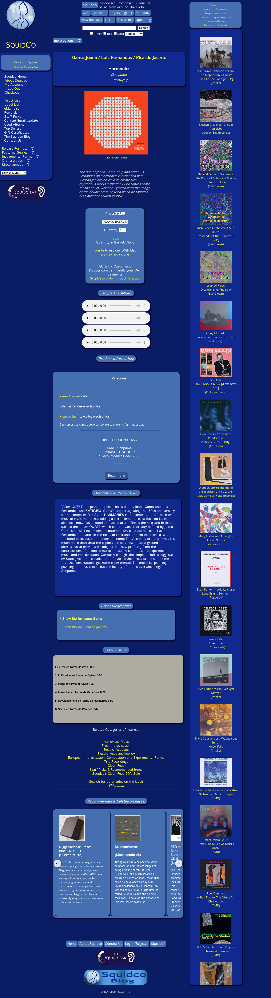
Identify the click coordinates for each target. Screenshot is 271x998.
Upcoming (143, 20)
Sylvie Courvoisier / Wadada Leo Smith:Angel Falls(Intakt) (216, 742)
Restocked (125, 20)
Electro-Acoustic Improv (116, 754)
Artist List (12, 100)
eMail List (11, 108)
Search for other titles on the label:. (116, 784)
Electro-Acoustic (116, 750)
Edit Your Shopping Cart (26, 67)
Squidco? (143, 13)
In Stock (114, 238)
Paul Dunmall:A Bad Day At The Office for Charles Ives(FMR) (216, 897)
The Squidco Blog (17, 136)
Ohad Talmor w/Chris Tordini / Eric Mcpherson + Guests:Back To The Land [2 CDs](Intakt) (215, 75)
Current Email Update (20, 120)
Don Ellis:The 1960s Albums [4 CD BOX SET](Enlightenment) (216, 384)
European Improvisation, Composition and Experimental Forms (116, 758)
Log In (99, 250)
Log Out (14, 88)
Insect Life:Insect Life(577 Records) (216, 641)
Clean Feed (116, 766)
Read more (116, 476)
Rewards (10, 112)
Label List (12, 104)
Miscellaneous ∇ (15, 164)
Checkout (12, 92)
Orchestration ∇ (16, 160)
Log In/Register (121, 13)
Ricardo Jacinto (71, 416)
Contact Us (12, 140)
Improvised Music (116, 742)
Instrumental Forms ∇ (20, 156)
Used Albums (14, 124)
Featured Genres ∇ (18, 152)
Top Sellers (12, 128)
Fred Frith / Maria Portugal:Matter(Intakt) (216, 691)
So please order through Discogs (115, 278)
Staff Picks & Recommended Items (116, 770)
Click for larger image (116, 157)
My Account (14, 84)
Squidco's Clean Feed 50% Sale (116, 774)
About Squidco (16, 81)
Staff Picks (12, 116)
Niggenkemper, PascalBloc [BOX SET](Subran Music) (75, 851)
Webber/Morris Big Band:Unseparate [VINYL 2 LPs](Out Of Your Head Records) (216, 490)
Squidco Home (15, 77)
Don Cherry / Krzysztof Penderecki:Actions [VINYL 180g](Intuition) (216, 438)
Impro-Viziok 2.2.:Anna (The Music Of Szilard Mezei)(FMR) (216, 844)
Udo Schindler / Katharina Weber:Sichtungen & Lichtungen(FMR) (215, 792)
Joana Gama (68, 396)
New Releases (91, 20)
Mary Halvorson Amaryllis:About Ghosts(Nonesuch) (216, 538)
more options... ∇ (67, 40)
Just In (109, 20)
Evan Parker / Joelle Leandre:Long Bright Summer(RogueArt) (216, 591)
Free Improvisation (116, 746)
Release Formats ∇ (18, 148)
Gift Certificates (16, 132)
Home (71, 944)
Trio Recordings (116, 762)
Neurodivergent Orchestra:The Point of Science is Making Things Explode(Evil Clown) (215, 178)
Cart (86, 13)
